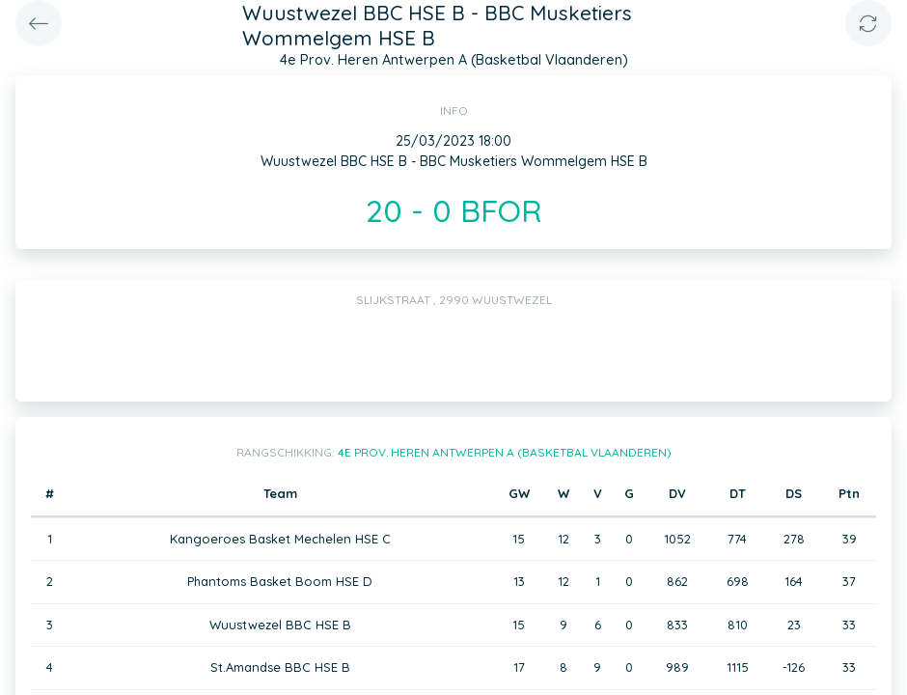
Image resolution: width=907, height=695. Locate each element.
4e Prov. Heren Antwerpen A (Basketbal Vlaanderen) (505, 452)
